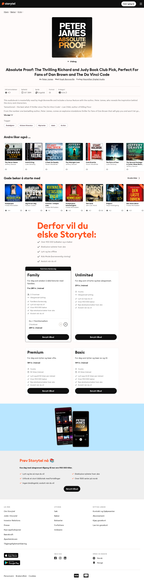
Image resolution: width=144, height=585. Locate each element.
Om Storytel (9, 511)
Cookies (32, 576)
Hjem (6, 12)
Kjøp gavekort (99, 520)
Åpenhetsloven (10, 539)
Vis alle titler (133, 178)
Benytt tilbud (48, 337)
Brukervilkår (21, 576)
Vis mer (8, 115)
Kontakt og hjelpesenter (104, 511)
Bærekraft (8, 534)
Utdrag (72, 61)
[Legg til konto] (65, 324)
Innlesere (58, 530)
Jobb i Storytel (10, 516)
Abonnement (98, 516)
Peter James (47, 79)
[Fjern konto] (61, 324)
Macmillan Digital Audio (94, 79)
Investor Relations (12, 520)
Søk (56, 511)
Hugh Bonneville (67, 79)
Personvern (9, 576)
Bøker (13, 12)
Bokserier (58, 520)
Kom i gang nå (128, 4)
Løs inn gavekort (100, 525)
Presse (7, 525)
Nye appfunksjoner (12, 530)
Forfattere (59, 525)
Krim (20, 12)
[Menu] (141, 4)
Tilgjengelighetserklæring (15, 543)
